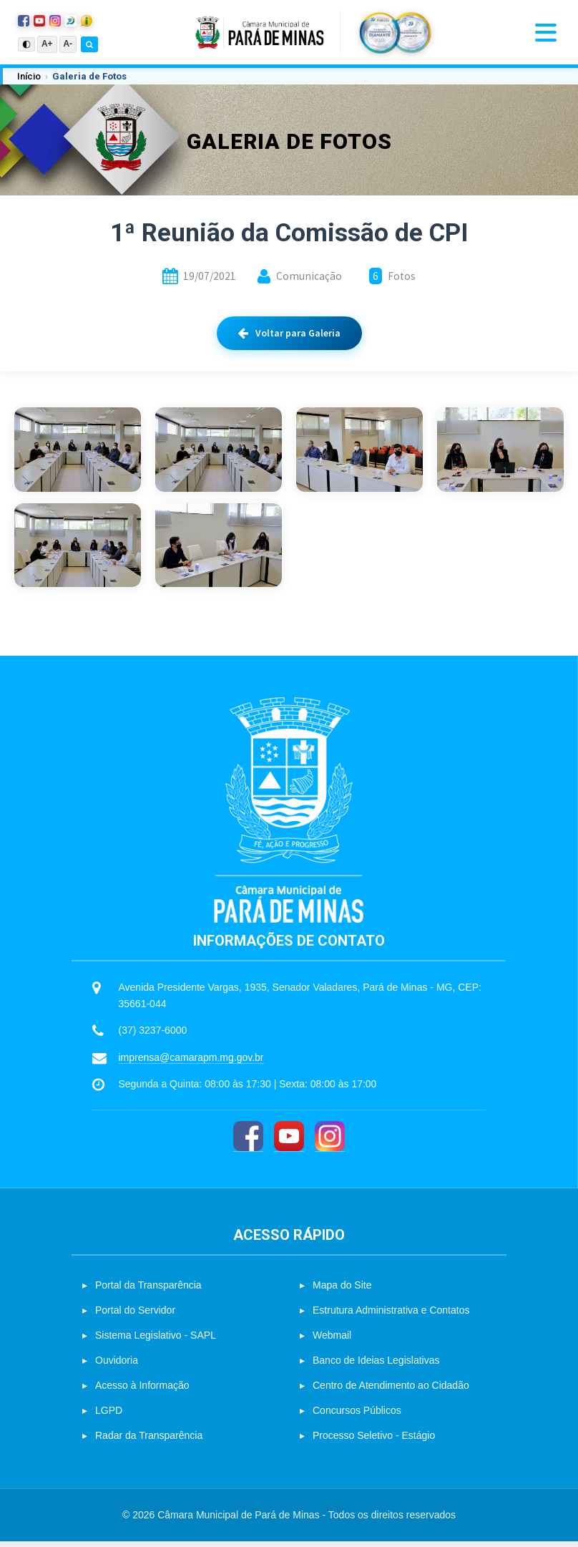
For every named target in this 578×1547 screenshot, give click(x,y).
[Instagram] (330, 1142)
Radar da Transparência (148, 1441)
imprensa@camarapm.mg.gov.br (191, 1063)
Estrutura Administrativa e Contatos (391, 1316)
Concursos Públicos (357, 1416)
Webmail (332, 1341)
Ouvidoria (116, 1366)
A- (68, 44)
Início (29, 76)
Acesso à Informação (142, 1391)
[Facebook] (248, 1142)
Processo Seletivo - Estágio (374, 1441)
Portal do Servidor (135, 1316)
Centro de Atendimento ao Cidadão (391, 1391)
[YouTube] (289, 1142)
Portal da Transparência (148, 1290)
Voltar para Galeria (289, 332)
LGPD (108, 1416)
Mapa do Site (342, 1290)
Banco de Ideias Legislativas (376, 1366)
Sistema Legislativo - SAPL (155, 1341)
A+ (47, 44)
